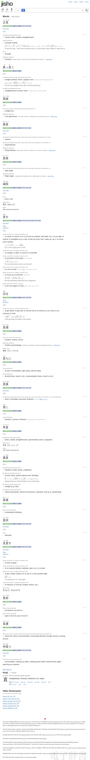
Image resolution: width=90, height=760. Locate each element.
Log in (87, 1)
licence (33, 731)
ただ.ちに (16, 682)
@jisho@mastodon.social (55, 721)
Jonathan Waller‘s (19, 757)
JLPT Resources (29, 757)
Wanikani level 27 (26, 187)
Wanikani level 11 (26, 650)
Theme (81, 1)
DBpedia (21, 753)
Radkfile (31, 729)
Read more (49, 59)
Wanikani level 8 (26, 546)
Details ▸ (85, 34)
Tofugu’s (24, 738)
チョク (14, 684)
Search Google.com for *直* (12, 701)
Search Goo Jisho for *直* (11, 699)
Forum (70, 1)
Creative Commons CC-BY (49, 734)
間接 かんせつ (44, 399)
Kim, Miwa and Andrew (25, 721)
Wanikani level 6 (26, 25)
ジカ (24, 684)
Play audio (6, 28)
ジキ (19, 684)
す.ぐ (49, 682)
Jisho (7, 4)
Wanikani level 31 (26, 523)
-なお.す (30, 682)
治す (23, 269)
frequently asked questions (30, 723)
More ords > (7, 669)
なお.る (37, 682)
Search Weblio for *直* (10, 708)
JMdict (14, 729)
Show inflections (5, 227)
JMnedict (24, 729)
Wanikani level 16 (26, 220)
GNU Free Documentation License (77, 753)
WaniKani (44, 738)
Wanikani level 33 (26, 127)
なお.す (23, 682)
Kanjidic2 (18, 729)
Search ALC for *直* (9, 696)
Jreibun (65, 734)
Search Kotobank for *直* (11, 706)
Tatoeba (23, 734)
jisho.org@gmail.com (75, 721)
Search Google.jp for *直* (11, 703)
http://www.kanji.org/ (8, 744)
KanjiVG (29, 748)
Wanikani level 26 (26, 387)
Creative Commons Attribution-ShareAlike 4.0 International (54, 744)
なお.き (43, 682)
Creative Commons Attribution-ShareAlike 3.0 (53, 753)
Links (4, 31)
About (76, 1)
